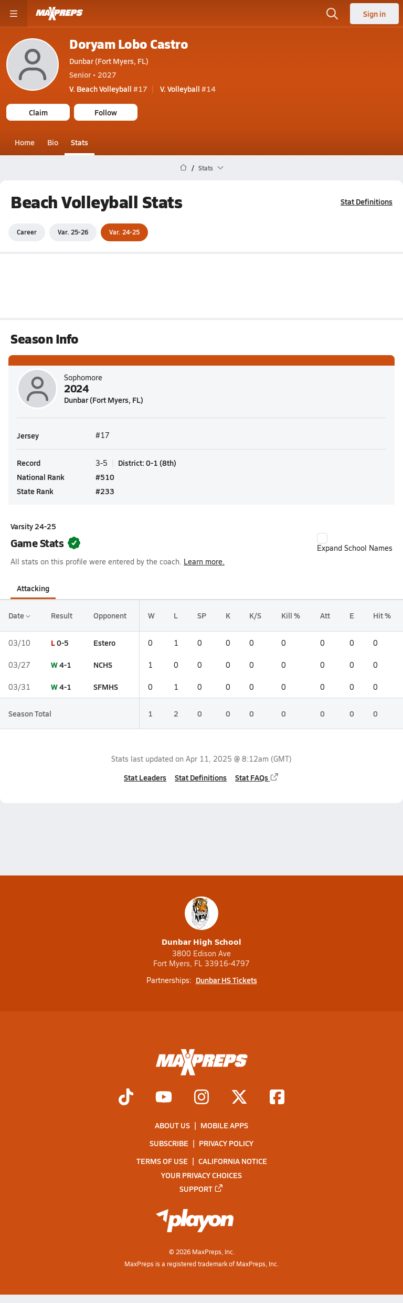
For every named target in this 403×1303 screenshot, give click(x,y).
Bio (52, 142)
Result (61, 615)
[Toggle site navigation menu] (13, 13)
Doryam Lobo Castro (128, 44)
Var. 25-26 (73, 232)
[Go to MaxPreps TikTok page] (126, 1097)
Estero (104, 642)
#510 (105, 476)
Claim (38, 112)
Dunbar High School (201, 921)
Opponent (109, 615)
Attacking (33, 588)
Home (25, 142)
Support (201, 1188)
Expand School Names (355, 543)
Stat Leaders (145, 777)
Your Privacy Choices (201, 1175)
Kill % (290, 615)
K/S (255, 615)
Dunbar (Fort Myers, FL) (109, 61)
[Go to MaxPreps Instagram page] (201, 1097)
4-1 (65, 664)
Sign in (374, 13)
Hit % (382, 615)
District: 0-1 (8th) (147, 462)
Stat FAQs (257, 777)
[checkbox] (322, 538)
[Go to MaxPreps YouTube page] (163, 1097)
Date (19, 615)
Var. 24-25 (124, 232)
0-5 (63, 642)
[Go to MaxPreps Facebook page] (277, 1097)
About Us (172, 1125)
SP (201, 615)
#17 (108, 88)
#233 (105, 490)
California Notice (232, 1161)
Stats (79, 142)
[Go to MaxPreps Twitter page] (239, 1097)
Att (325, 615)
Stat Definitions (367, 201)
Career (27, 232)
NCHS (102, 664)
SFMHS (105, 686)
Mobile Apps (224, 1125)
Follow (105, 112)
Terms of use (162, 1161)
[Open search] (332, 13)
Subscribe (169, 1143)
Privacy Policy (226, 1143)
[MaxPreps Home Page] (183, 167)
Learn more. (204, 562)
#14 (188, 88)
